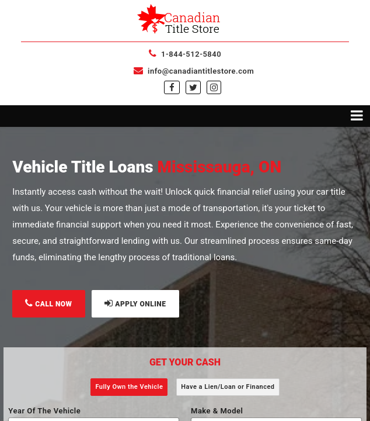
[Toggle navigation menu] (185, 116)
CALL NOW (48, 303)
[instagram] (214, 87)
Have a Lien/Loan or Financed (227, 387)
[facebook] (172, 87)
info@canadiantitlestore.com (194, 71)
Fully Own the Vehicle (129, 387)
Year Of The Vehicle (44, 410)
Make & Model (217, 410)
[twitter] (193, 87)
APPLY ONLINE (135, 303)
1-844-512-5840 (185, 54)
